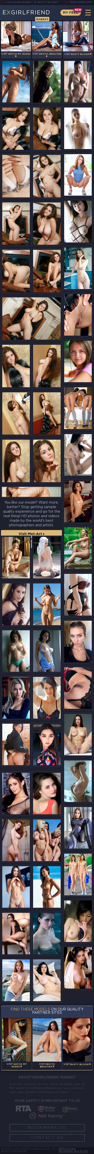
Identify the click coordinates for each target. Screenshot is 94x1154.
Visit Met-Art (32, 534)
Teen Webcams (80, 2)
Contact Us (47, 1137)
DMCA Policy (67, 1149)
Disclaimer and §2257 (73, 1151)
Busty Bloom (48, 2)
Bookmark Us (47, 1127)
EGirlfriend (26, 15)
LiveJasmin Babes (19, 2)
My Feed (70, 12)
